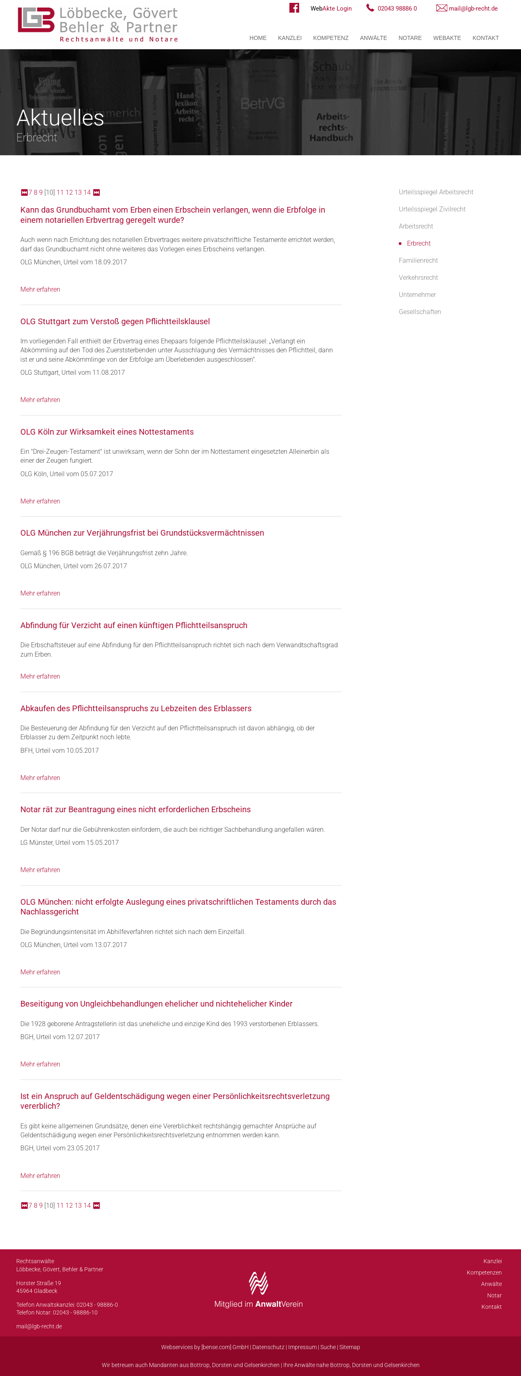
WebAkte (447, 38)
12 (69, 192)
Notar (494, 1295)
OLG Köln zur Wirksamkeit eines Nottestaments (107, 432)
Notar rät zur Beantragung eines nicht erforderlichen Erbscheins (135, 809)
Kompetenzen (484, 1272)
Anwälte (373, 38)
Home (258, 38)
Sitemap (349, 1347)
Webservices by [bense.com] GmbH (205, 1347)
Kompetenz (330, 38)
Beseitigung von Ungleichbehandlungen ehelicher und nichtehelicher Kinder (156, 1004)
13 (78, 192)
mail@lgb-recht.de (473, 8)
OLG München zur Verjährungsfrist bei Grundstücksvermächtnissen (142, 533)
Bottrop (200, 1365)
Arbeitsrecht (416, 226)
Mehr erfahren (40, 289)
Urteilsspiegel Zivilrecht (432, 209)
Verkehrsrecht (418, 277)
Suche (328, 1347)
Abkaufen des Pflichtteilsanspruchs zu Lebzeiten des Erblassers (136, 708)
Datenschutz (268, 1347)
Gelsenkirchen (262, 1365)
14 (87, 192)
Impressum (302, 1347)
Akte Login (331, 8)
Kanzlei (290, 38)
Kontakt (486, 38)
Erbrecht (419, 243)
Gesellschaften (420, 312)
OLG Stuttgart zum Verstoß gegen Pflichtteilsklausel (115, 321)
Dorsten (222, 1365)
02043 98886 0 (397, 8)
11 (60, 192)
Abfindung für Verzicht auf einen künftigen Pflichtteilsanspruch (133, 625)
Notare (410, 38)
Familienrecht (418, 260)
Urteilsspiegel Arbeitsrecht (436, 192)
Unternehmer (417, 295)
